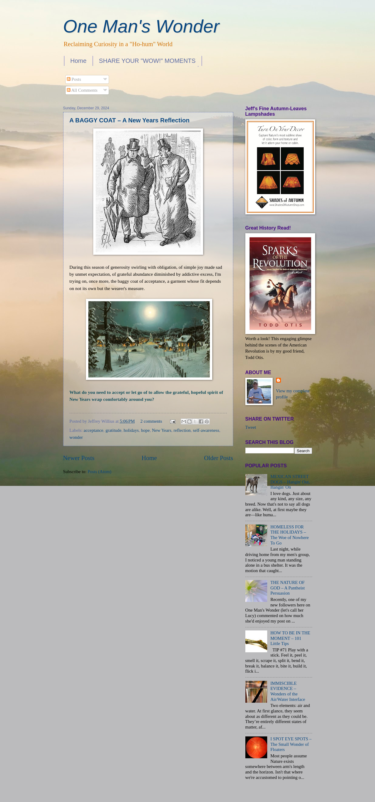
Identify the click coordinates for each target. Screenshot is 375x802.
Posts (74, 79)
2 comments (151, 421)
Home (78, 60)
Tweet (250, 427)
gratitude (113, 430)
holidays (131, 430)
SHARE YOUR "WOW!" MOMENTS (147, 60)
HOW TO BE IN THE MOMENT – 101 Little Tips (290, 638)
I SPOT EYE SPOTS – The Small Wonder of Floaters (291, 744)
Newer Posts (79, 458)
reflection (181, 430)
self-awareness (206, 430)
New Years (161, 430)
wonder (76, 437)
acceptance (94, 430)
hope (145, 430)
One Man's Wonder (141, 26)
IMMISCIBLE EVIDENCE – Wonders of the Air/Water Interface (287, 691)
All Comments (82, 90)
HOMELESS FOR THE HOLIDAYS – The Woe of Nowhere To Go (289, 534)
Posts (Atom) (99, 471)
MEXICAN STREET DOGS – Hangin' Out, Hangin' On (290, 482)
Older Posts (218, 458)
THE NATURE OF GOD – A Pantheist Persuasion (287, 588)
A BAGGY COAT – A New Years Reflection (130, 120)
